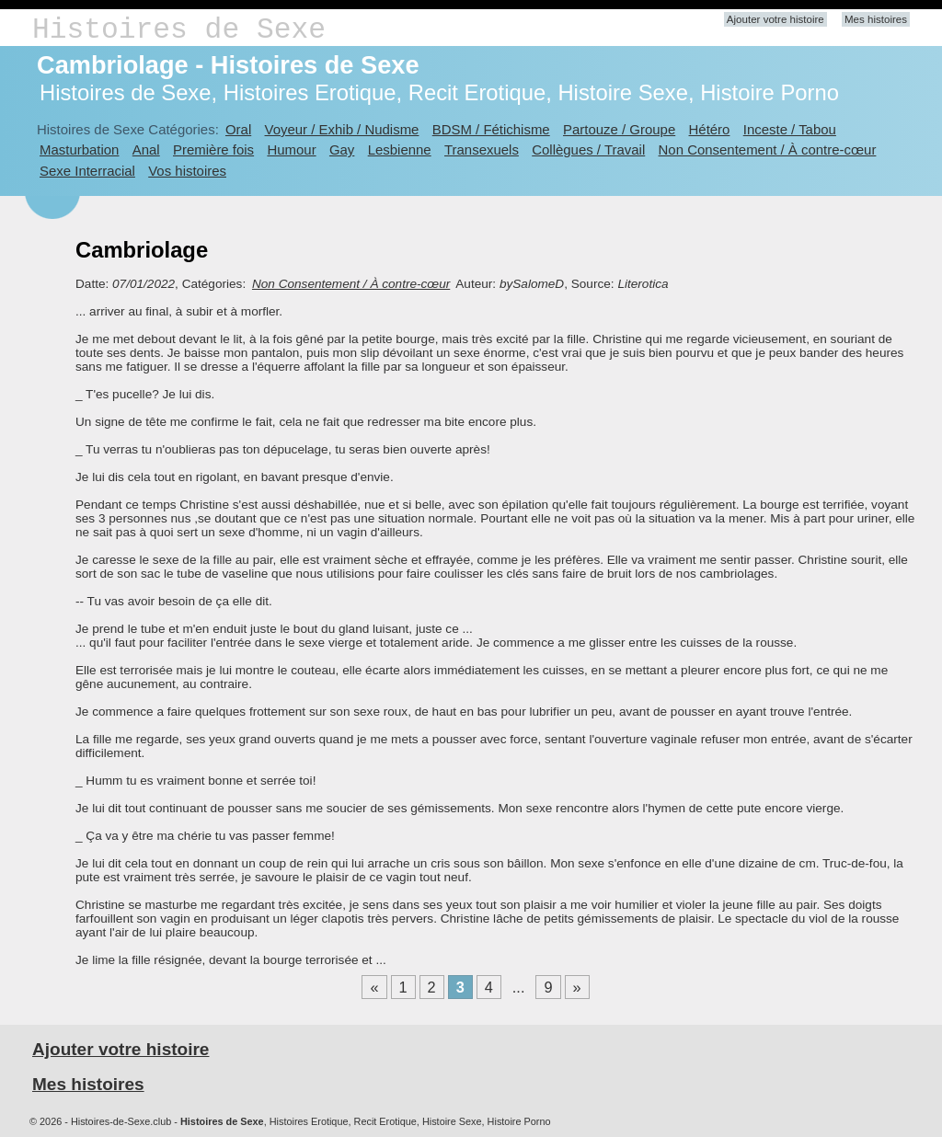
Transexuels (481, 149)
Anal (146, 149)
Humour (291, 149)
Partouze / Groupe (619, 129)
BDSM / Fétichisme (491, 129)
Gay (341, 149)
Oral (238, 129)
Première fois (213, 149)
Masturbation (79, 149)
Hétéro (709, 129)
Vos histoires (187, 170)
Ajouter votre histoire (775, 19)
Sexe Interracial (87, 170)
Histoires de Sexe (179, 30)
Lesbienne (399, 149)
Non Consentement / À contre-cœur (768, 149)
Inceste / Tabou (789, 129)
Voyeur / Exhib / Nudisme (342, 129)
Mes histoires (875, 19)
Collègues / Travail (588, 149)
